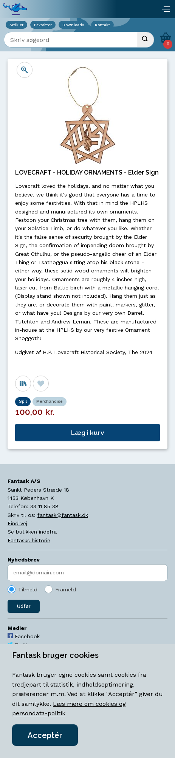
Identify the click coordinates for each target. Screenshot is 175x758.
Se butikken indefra (32, 532)
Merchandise (49, 401)
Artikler (16, 25)
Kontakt (102, 25)
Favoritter (43, 25)
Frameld (65, 589)
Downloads (73, 25)
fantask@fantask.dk (62, 515)
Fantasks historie (29, 540)
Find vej (17, 523)
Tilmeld (27, 589)
